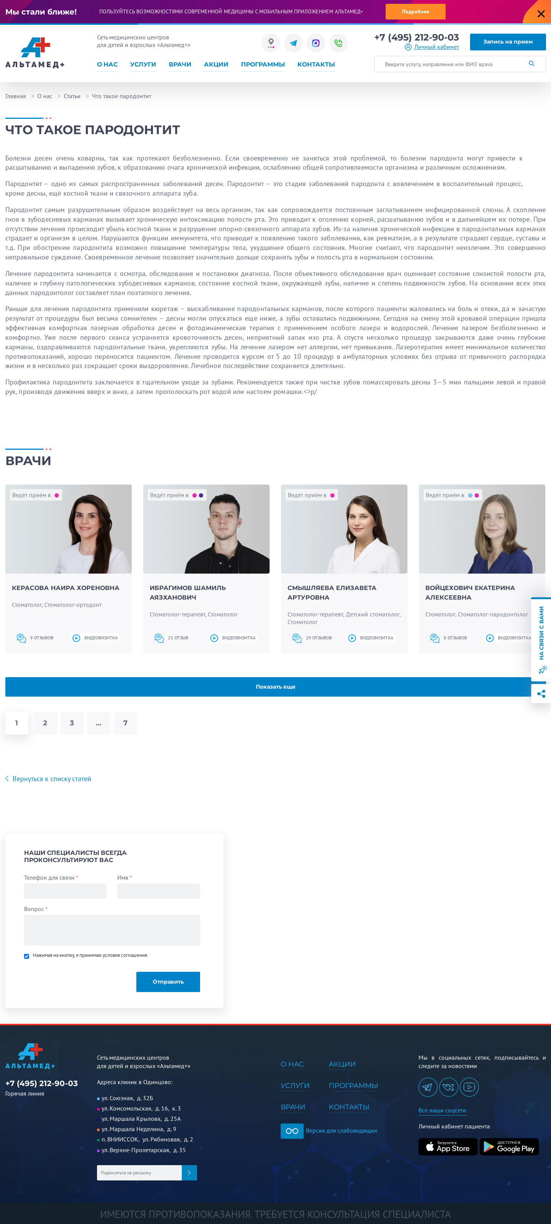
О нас (107, 64)
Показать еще (276, 686)
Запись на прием (508, 41)
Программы (263, 64)
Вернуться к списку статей (51, 778)
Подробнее (415, 11)
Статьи (72, 96)
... (99, 723)
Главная (15, 96)
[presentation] (76, 978)
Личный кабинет (436, 46)
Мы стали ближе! (41, 11)
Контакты (316, 64)
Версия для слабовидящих (329, 1130)
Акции (216, 64)
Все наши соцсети (442, 1110)
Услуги (143, 64)
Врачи (180, 64)
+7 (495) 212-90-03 (416, 37)
